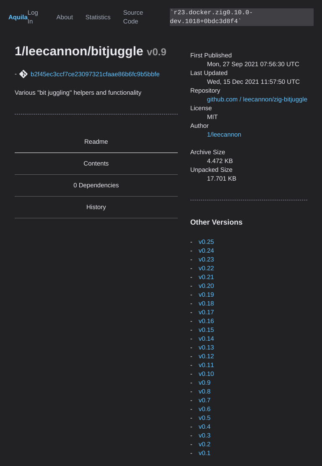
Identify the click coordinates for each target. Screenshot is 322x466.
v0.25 (206, 242)
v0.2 (204, 444)
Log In (33, 17)
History (96, 207)
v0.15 (206, 330)
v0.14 (206, 338)
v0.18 (206, 303)
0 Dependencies (96, 185)
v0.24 (206, 250)
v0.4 (204, 426)
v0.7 (204, 400)
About (65, 17)
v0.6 (204, 409)
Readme (96, 141)
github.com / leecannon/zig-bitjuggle (257, 99)
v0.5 (204, 418)
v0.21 (206, 277)
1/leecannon (224, 134)
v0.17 (206, 312)
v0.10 (206, 374)
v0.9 (204, 382)
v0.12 (206, 356)
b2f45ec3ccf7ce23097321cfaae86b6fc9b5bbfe (95, 74)
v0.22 (206, 268)
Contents (96, 163)
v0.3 (204, 435)
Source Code (133, 17)
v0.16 (206, 321)
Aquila (18, 17)
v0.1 (204, 453)
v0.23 (206, 259)
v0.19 (206, 294)
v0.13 (206, 347)
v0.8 (204, 391)
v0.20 (206, 286)
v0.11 (206, 365)
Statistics (98, 17)
